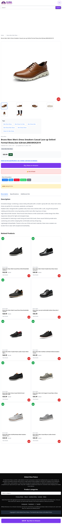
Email (29, 180)
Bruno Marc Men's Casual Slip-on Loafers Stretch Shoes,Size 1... (44, 435)
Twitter (11, 180)
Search (58, 7)
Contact (40, 497)
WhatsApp (23, 180)
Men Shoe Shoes (7, 124)
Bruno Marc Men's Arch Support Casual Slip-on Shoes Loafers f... (45, 393)
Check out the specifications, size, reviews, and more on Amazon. (19, 160)
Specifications (14, 194)
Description (4, 194)
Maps (44, 497)
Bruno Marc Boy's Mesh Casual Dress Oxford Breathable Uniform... (16, 269)
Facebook (5, 180)
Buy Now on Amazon (31, 165)
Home (2, 35)
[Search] (28, 7)
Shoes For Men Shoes (8, 131)
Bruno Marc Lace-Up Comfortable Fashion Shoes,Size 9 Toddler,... (45, 311)
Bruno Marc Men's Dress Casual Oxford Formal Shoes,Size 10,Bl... (13, 393)
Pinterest (17, 180)
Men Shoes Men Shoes (9, 127)
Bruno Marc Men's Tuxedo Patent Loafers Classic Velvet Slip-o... (15, 352)
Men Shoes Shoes (22, 127)
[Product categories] (31, 493)
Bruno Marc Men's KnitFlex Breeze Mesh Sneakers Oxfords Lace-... (14, 435)
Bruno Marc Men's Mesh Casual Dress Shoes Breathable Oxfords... (16, 311)
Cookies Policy (33, 497)
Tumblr (38, 504)
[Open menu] (59, 2)
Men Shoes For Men (20, 124)
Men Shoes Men (32, 124)
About (26, 497)
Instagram (24, 504)
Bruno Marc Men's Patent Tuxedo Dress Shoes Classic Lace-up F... (45, 269)
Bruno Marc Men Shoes (12, 35)
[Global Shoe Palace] (6, 2)
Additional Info (25, 194)
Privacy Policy (19, 497)
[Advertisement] (31, 21)
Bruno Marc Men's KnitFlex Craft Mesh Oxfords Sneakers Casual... (46, 352)
